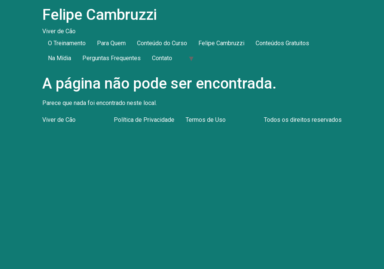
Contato (162, 58)
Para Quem (111, 43)
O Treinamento (67, 43)
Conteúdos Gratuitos (282, 43)
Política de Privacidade (144, 119)
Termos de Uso (206, 119)
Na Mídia (59, 58)
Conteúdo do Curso (162, 43)
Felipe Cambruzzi (99, 15)
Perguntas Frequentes (111, 58)
